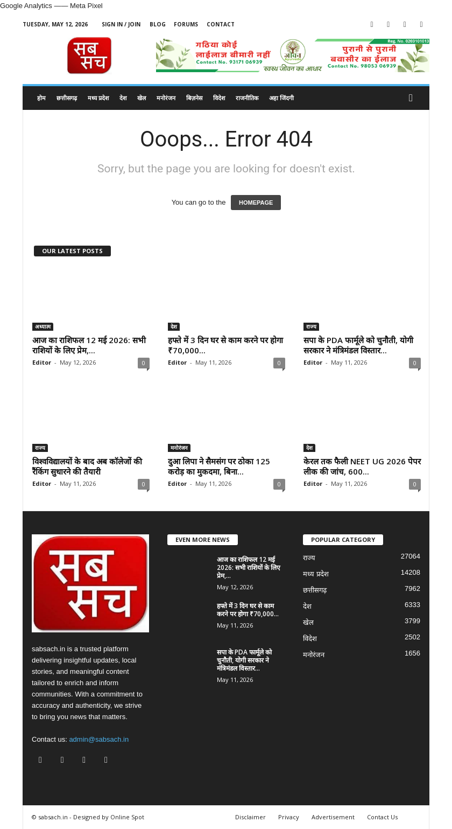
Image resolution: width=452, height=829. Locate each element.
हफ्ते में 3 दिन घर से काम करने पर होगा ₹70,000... (225, 345)
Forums (186, 24)
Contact (221, 24)
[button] (413, 98)
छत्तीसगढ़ (66, 98)
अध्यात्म (43, 326)
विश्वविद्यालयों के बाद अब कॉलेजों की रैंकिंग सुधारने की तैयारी (87, 466)
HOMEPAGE (256, 202)
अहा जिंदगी (281, 98)
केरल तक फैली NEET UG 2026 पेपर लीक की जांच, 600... (362, 466)
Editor (41, 362)
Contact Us (382, 817)
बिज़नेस (194, 98)
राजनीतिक (247, 98)
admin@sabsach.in (99, 739)
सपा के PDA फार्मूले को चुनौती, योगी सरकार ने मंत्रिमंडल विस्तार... (358, 345)
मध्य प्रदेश (98, 98)
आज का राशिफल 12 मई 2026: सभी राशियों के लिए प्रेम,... (89, 345)
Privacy (288, 817)
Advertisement (333, 817)
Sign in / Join (121, 24)
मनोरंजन (166, 98)
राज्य (311, 326)
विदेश (219, 98)
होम (41, 98)
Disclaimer (250, 817)
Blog (158, 24)
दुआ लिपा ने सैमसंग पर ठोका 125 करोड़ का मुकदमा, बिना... (219, 466)
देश (122, 98)
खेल (141, 98)
